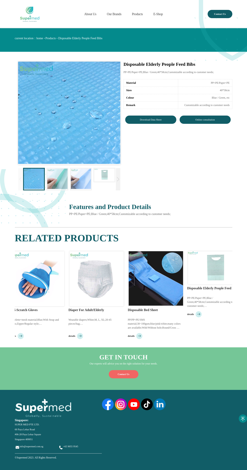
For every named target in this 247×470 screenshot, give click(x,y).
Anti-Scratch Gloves (24, 310)
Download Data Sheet (151, 119)
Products (137, 14)
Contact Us (220, 14)
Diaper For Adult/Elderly (87, 310)
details (17, 336)
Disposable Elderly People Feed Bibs (213, 288)
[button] (118, 179)
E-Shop (158, 14)
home (39, 38)
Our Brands (114, 14)
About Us (90, 14)
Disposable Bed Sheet (144, 310)
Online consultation (205, 119)
